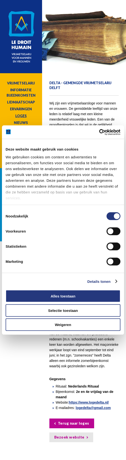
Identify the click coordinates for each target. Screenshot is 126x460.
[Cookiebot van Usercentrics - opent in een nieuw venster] (99, 132)
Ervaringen (21, 109)
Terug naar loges (73, 423)
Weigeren (63, 325)
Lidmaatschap (21, 102)
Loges (21, 116)
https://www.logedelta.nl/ (89, 402)
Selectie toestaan (63, 310)
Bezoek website (69, 437)
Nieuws (21, 123)
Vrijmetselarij (21, 83)
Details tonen (98, 281)
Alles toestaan (63, 296)
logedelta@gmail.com (93, 408)
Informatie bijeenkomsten (21, 92)
